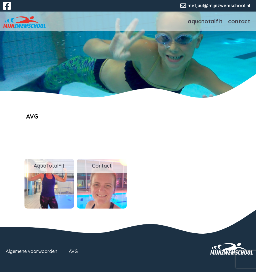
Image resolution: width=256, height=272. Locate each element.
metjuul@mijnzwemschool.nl (218, 5)
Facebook (11, 9)
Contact (239, 21)
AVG (73, 251)
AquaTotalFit (205, 21)
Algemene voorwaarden (31, 251)
